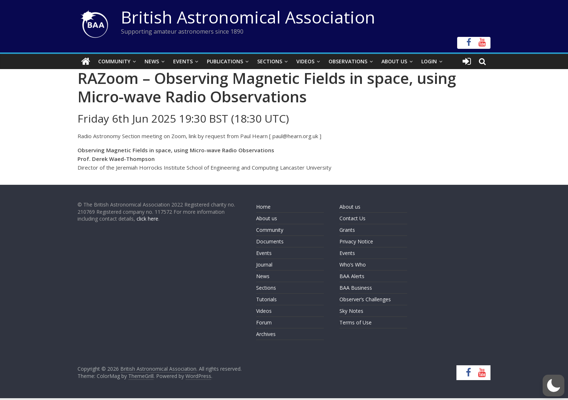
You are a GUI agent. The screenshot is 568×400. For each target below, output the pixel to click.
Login (429, 61)
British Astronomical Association (248, 17)
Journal (264, 264)
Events (183, 61)
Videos (305, 61)
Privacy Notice (356, 241)
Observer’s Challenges (365, 299)
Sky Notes (351, 310)
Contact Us (352, 218)
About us (266, 218)
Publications (225, 61)
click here (147, 218)
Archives (266, 334)
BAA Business (355, 287)
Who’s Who (352, 264)
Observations (348, 61)
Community (114, 61)
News (152, 61)
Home (263, 206)
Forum (264, 322)
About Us (394, 61)
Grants (347, 229)
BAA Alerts (351, 276)
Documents (270, 241)
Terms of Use (355, 322)
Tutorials (266, 299)
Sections (269, 61)
